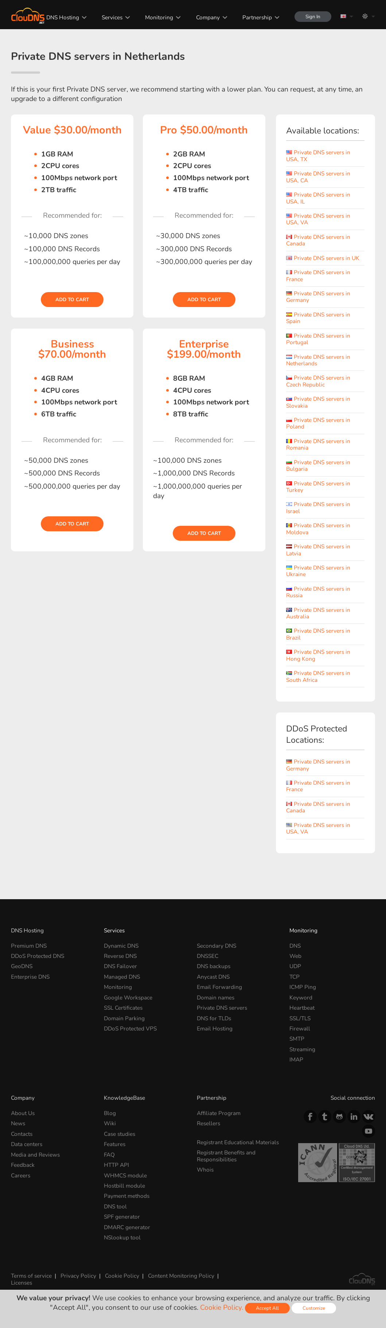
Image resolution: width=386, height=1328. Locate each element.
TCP (294, 977)
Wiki (110, 1123)
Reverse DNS (120, 956)
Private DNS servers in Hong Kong (318, 655)
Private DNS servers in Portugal (318, 339)
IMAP (296, 1059)
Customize (314, 1308)
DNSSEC (207, 956)
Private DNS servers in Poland (318, 423)
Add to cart (72, 299)
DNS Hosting (62, 17)
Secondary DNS (216, 946)
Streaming (302, 1049)
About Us (23, 1113)
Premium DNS (29, 946)
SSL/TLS (300, 1018)
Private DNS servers (222, 1007)
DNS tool (115, 1206)
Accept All (267, 1308)
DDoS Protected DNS (37, 956)
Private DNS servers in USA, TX (318, 155)
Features (114, 1144)
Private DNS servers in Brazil (318, 634)
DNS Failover (120, 966)
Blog (110, 1113)
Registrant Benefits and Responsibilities (226, 1156)
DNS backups (213, 966)
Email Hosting (215, 1028)
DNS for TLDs (214, 1018)
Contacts (21, 1134)
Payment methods (126, 1196)
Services (112, 17)
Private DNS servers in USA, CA (318, 177)
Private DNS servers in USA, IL (318, 198)
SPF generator (122, 1216)
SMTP (296, 1038)
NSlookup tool (122, 1237)
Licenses (21, 1282)
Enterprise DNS (30, 977)
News (18, 1123)
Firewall (299, 1028)
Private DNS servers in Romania (318, 444)
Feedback (23, 1165)
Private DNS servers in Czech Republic (318, 381)
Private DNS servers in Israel (318, 507)
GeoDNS (21, 966)
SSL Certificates (123, 1007)
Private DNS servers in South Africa (318, 676)
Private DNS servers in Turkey (318, 486)
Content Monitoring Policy (181, 1276)
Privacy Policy (78, 1276)
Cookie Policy (122, 1276)
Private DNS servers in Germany (318, 297)
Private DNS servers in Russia (318, 592)
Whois (205, 1169)
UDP (295, 966)
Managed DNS (122, 977)
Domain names (215, 997)
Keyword (300, 997)
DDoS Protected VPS (130, 1028)
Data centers (26, 1144)
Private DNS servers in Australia (318, 613)
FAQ (109, 1154)
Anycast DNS (213, 977)
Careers (20, 1175)
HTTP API (116, 1165)
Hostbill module (124, 1185)
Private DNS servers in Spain (318, 318)
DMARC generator (127, 1227)
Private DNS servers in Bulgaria (318, 465)
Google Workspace (128, 997)
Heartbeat (302, 1007)
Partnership (257, 17)
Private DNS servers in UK (322, 258)
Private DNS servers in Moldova (318, 528)
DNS (295, 946)
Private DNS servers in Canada (318, 240)
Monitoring (159, 17)
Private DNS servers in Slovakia (318, 402)
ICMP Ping (302, 987)
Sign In (312, 16)
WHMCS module (125, 1175)
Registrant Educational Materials (238, 1142)
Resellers (208, 1123)
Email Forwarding (219, 987)
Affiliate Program (219, 1113)
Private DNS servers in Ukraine (318, 571)
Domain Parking (124, 1018)
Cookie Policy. (221, 1307)
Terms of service (31, 1276)
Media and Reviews (35, 1154)
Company (208, 17)
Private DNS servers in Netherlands (318, 360)
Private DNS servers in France (318, 275)
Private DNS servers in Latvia (318, 550)
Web (295, 956)
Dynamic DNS (121, 946)
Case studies (119, 1134)
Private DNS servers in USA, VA (318, 219)
